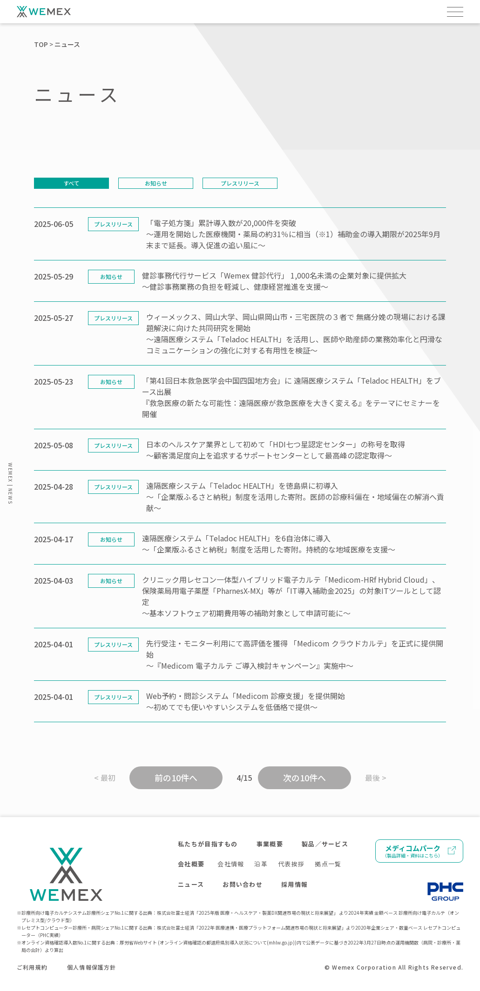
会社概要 (191, 863)
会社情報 (230, 863)
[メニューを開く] (455, 11)
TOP (41, 44)
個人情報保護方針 (91, 967)
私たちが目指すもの (208, 843)
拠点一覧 (328, 863)
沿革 (261, 863)
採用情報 (294, 884)
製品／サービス (325, 843)
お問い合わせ (243, 884)
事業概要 (270, 843)
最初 (108, 777)
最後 (372, 777)
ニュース (191, 884)
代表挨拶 (291, 863)
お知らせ (156, 183)
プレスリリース (240, 183)
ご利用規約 (32, 967)
